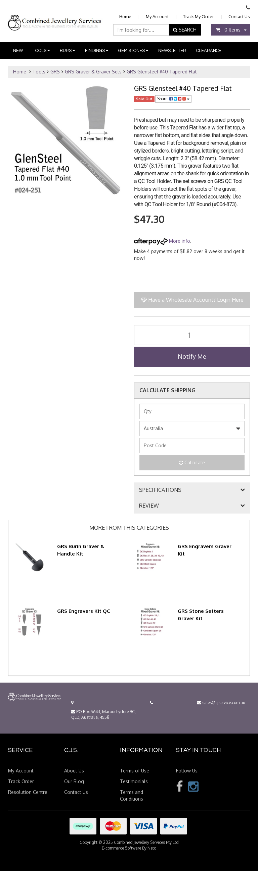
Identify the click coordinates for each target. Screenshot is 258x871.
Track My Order (198, 16)
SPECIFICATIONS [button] (160, 490)
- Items (228, 30)
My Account (157, 16)
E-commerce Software (121, 848)
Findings (96, 50)
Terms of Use (134, 770)
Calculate (192, 462)
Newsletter (172, 50)
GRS (55, 71)
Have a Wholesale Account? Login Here (192, 299)
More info (162, 241)
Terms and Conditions (131, 795)
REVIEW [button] (149, 506)
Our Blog (74, 781)
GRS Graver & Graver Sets (93, 71)
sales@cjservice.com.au (221, 702)
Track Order (21, 781)
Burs (67, 50)
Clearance (208, 50)
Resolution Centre (27, 792)
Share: (173, 98)
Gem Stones (133, 50)
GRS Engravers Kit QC (83, 611)
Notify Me (192, 356)
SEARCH (185, 30)
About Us (74, 770)
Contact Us (239, 16)
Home (125, 16)
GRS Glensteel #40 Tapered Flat (162, 71)
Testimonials (134, 781)
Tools (41, 50)
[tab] (192, 490)
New (18, 50)
